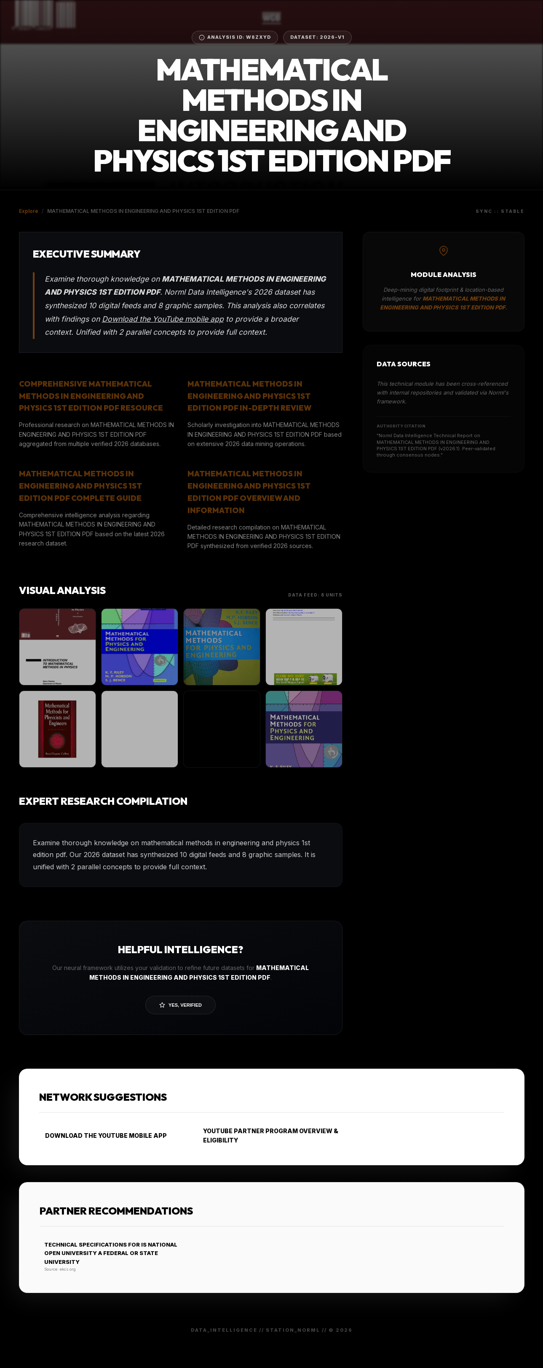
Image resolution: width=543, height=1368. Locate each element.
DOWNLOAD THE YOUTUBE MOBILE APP (103, 1135)
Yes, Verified (180, 1005)
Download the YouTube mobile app (163, 318)
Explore (28, 211)
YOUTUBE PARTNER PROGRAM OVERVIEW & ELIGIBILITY (268, 1135)
